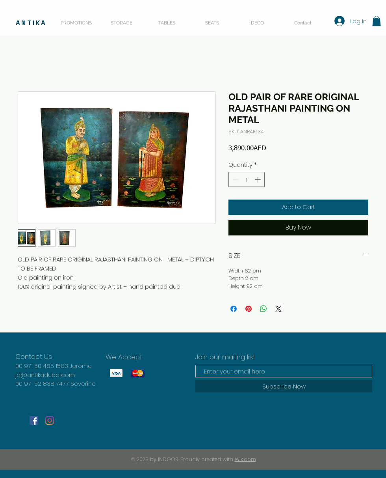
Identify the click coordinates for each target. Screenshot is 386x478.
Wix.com (245, 459)
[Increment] (258, 179)
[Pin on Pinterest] (248, 309)
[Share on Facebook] (233, 309)
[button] (376, 21)
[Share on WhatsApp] (263, 309)
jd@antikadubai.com (45, 375)
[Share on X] (278, 309)
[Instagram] (49, 420)
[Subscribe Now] (283, 386)
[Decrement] (235, 179)
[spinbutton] (246, 179)
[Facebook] (34, 420)
